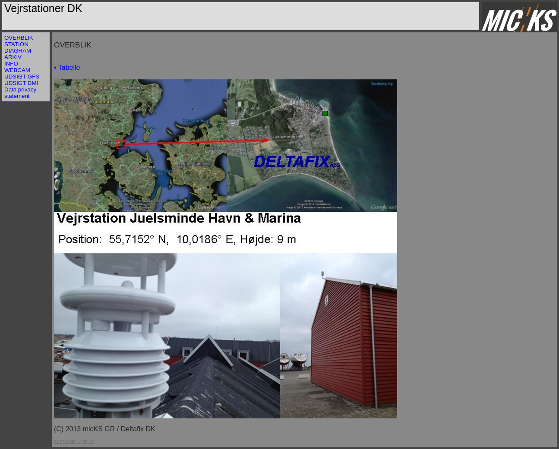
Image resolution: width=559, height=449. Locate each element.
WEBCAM (17, 70)
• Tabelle (67, 67)
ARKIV (13, 57)
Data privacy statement (20, 92)
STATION (16, 44)
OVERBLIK (18, 38)
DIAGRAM (17, 50)
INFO (11, 63)
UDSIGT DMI (21, 83)
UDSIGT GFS (21, 76)
